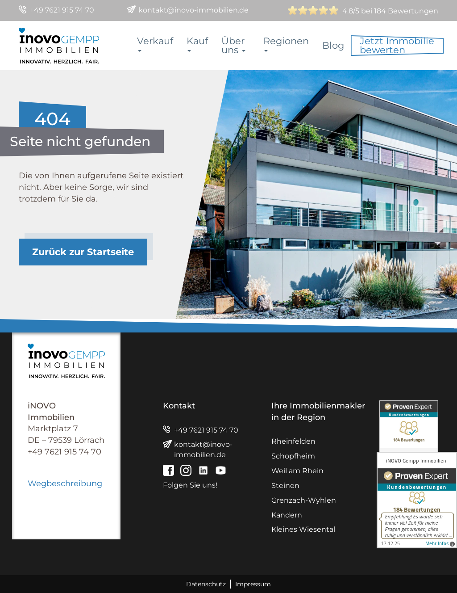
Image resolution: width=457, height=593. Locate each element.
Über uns (233, 45)
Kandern (286, 515)
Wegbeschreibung (65, 483)
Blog (333, 45)
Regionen (286, 43)
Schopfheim (293, 456)
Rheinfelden (293, 441)
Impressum (253, 584)
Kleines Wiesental (303, 529)
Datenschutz (206, 584)
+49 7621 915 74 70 (62, 10)
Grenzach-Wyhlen (303, 500)
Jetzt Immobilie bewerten (397, 45)
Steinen (285, 485)
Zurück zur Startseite (83, 251)
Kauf (197, 43)
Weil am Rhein (297, 471)
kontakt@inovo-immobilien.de (193, 10)
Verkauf (155, 43)
